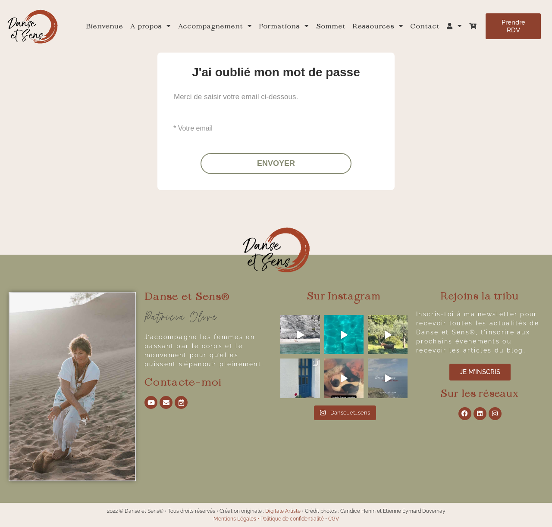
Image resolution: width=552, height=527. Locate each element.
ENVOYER (276, 163)
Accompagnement (215, 26)
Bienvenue (104, 26)
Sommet (331, 26)
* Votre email (193, 128)
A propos (150, 26)
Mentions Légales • (236, 519)
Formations (284, 26)
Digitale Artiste (283, 511)
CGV (333, 519)
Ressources (378, 26)
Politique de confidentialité (292, 519)
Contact (425, 26)
